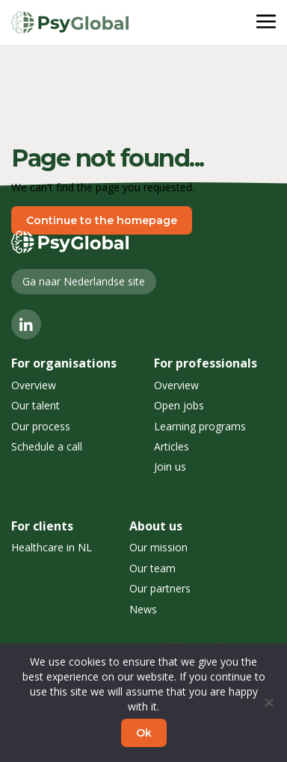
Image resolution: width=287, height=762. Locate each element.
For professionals (205, 363)
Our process (40, 426)
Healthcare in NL (51, 547)
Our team (152, 568)
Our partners (160, 588)
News (143, 609)
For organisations (64, 363)
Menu (246, 22)
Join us (170, 466)
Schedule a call (46, 446)
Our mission (158, 547)
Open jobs (179, 405)
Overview (33, 385)
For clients (42, 526)
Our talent (35, 405)
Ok (144, 733)
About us (155, 526)
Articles (171, 446)
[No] (268, 702)
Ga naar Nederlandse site (83, 281)
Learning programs (200, 426)
